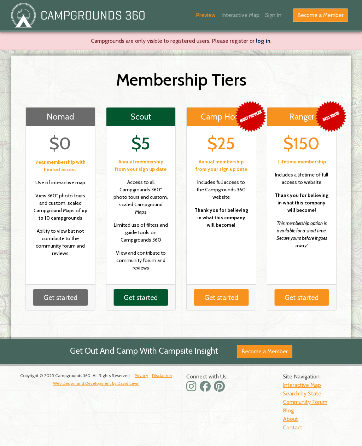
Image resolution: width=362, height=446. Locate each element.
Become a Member (320, 15)
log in (263, 40)
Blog (288, 410)
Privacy (141, 375)
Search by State (302, 393)
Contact (292, 427)
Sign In (273, 15)
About (290, 419)
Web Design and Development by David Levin (96, 383)
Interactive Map (240, 15)
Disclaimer (162, 375)
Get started (60, 297)
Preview (206, 15)
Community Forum (305, 402)
